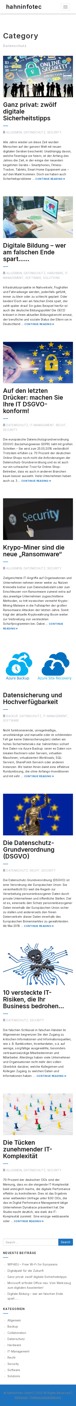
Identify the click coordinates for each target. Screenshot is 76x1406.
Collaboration (16, 1332)
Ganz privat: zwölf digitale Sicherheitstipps (37, 1277)
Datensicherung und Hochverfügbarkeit (32, 698)
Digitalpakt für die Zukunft (25, 1270)
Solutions (51, 277)
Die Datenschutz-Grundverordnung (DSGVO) (29, 849)
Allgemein (14, 132)
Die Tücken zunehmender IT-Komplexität (27, 1149)
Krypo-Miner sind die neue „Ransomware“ (33, 551)
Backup (12, 716)
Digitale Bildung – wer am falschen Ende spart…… (34, 252)
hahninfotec (24, 6)
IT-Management (42, 425)
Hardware (55, 273)
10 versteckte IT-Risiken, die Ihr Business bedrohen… (33, 999)
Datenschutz (34, 132)
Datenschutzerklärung (46, 1397)
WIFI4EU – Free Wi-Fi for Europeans (32, 1264)
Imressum (21, 1397)
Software (33, 277)
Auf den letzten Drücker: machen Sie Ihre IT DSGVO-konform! (33, 401)
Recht (61, 425)
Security (54, 132)
